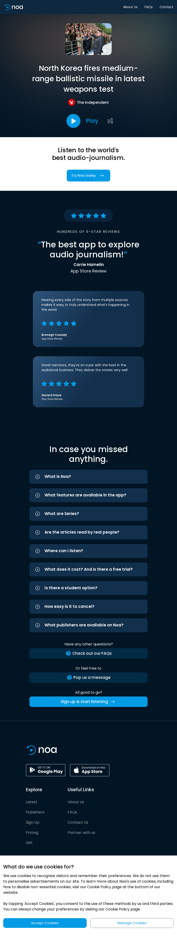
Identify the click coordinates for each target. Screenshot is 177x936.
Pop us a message (89, 677)
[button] (88, 476)
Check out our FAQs (89, 653)
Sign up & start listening (89, 701)
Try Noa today (88, 175)
